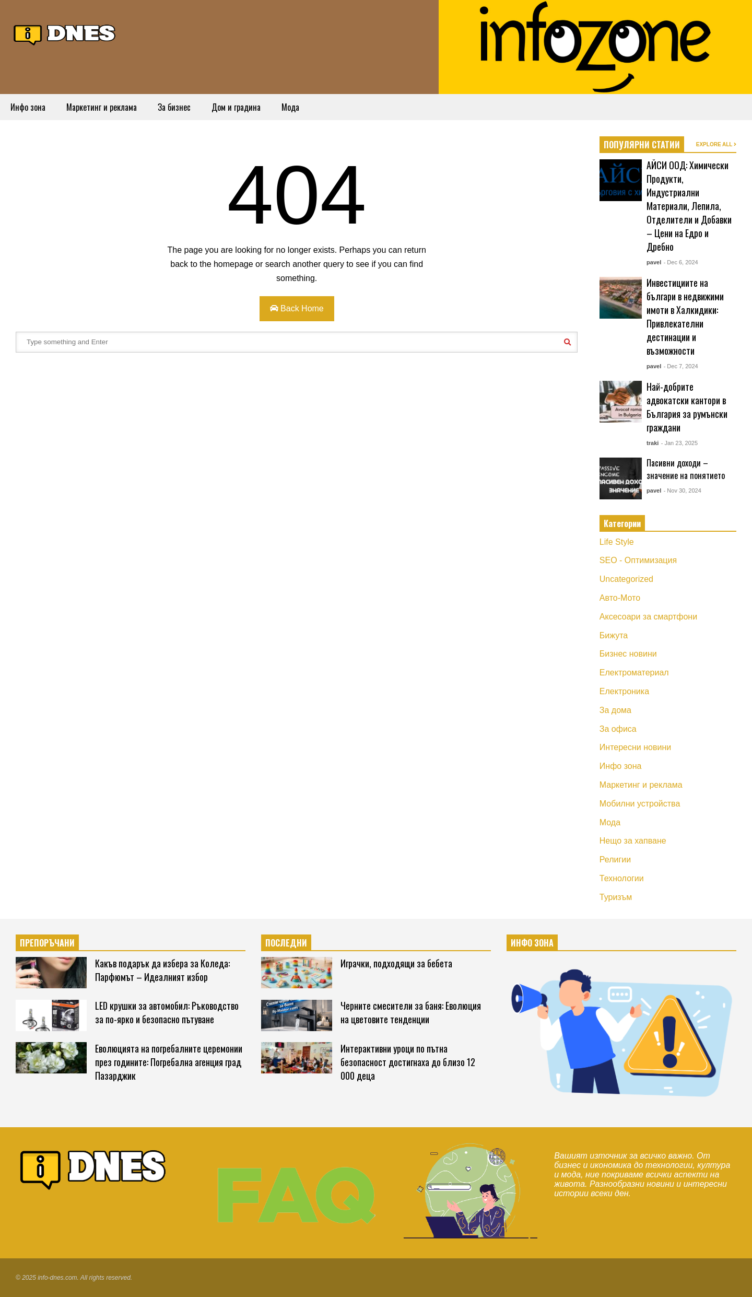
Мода (290, 107)
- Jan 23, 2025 (679, 443)
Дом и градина (236, 107)
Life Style (617, 542)
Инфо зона (27, 107)
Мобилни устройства (640, 803)
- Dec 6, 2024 (681, 262)
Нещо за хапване (633, 840)
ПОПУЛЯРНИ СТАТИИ (642, 144)
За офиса (618, 729)
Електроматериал (634, 672)
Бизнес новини (628, 653)
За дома (615, 710)
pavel (654, 262)
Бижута (614, 635)
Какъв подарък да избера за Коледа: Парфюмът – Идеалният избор (162, 970)
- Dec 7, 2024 (681, 366)
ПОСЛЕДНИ (286, 943)
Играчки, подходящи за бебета (396, 963)
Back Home (297, 308)
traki (653, 443)
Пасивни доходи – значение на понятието (686, 469)
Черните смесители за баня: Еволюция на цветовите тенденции (410, 1012)
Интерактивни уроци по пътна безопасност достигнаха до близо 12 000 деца (407, 1062)
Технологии (622, 878)
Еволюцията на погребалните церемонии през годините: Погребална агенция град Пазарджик (168, 1062)
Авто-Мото (620, 597)
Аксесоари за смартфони (648, 616)
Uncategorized (626, 579)
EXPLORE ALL (716, 144)
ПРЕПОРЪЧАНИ (47, 943)
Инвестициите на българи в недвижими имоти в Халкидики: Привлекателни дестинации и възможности (685, 316)
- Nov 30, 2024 (682, 490)
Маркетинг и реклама (101, 107)
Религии (615, 859)
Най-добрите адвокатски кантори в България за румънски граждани (687, 407)
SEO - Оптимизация (638, 560)
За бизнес (174, 107)
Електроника (624, 691)
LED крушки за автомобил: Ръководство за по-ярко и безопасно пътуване (167, 1012)
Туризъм (616, 897)
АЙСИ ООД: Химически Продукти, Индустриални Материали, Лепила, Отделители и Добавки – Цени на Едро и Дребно (689, 205)
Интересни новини (635, 747)
